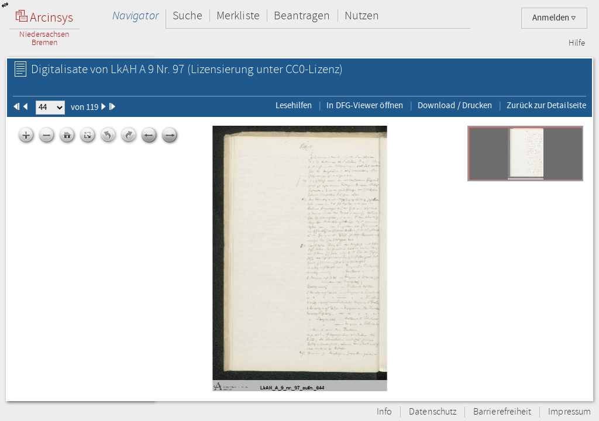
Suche (187, 15)
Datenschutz (432, 411)
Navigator (135, 15)
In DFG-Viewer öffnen (364, 105)
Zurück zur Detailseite (546, 105)
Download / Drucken (455, 105)
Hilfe (577, 43)
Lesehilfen (294, 105)
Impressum (569, 411)
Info (384, 411)
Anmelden (554, 17)
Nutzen (362, 15)
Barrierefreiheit (502, 411)
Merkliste (238, 15)
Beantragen (302, 15)
